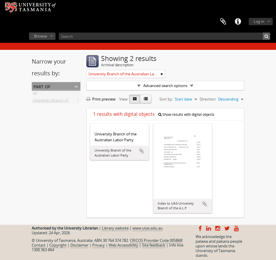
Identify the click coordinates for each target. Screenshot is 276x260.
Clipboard (223, 21)
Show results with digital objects (186, 114)
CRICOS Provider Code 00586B (156, 240)
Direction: (208, 99)
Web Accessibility (123, 245)
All (35, 94)
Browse (40, 36)
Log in (259, 21)
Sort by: (166, 99)
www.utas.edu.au (147, 228)
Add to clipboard (141, 151)
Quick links (237, 21)
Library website (115, 228)
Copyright (58, 245)
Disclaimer (79, 245)
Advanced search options (165, 85)
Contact (39, 245)
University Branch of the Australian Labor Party (74, 101)
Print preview (100, 99)
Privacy (98, 245)
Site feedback (153, 245)
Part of (41, 86)
